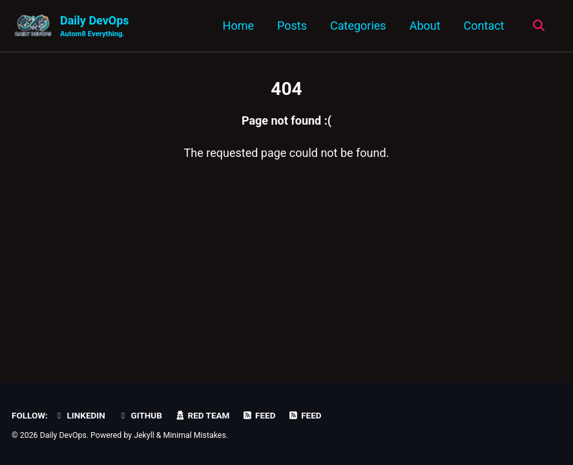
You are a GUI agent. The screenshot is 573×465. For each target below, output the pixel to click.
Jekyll (144, 435)
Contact (484, 25)
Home (238, 25)
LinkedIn (79, 415)
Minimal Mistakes (194, 435)
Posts (292, 25)
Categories (358, 25)
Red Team (201, 415)
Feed (259, 415)
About (425, 25)
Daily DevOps (94, 27)
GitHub (140, 415)
